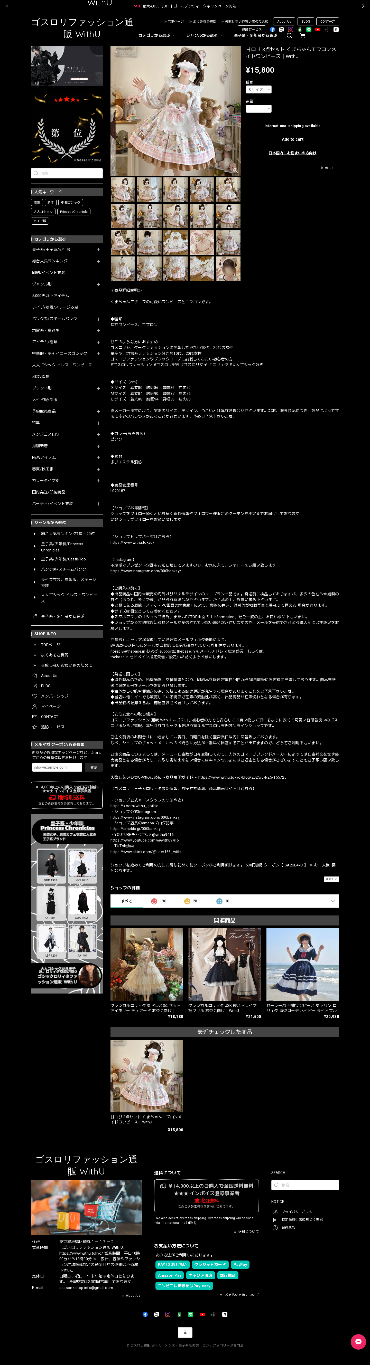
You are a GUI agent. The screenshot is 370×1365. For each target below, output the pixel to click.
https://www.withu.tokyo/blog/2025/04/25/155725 (242, 777)
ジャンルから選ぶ (205, 35)
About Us (284, 21)
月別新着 (40, 446)
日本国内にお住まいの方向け (292, 153)
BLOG (306, 21)
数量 (249, 101)
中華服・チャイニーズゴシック (59, 353)
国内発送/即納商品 (48, 492)
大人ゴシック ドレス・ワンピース (62, 365)
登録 (93, 767)
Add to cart (292, 139)
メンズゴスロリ (46, 434)
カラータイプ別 (46, 481)
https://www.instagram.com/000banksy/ (145, 571)
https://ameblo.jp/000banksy (135, 828)
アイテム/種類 (44, 342)
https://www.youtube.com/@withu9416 (144, 840)
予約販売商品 (44, 411)
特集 (36, 423)
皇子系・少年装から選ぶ (256, 35)
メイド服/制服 (44, 400)
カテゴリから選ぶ (157, 35)
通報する (331, 879)
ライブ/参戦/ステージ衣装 (55, 307)
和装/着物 (41, 377)
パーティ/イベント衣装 (52, 504)
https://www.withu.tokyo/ (132, 542)
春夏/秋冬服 (42, 469)
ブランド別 (42, 388)
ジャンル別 (42, 284)
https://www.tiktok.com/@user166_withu (146, 851)
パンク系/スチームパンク (54, 319)
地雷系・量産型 (46, 330)
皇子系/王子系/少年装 (51, 249)
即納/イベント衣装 (48, 273)
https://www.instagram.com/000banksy (145, 817)
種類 (249, 82)
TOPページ (176, 21)
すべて (126, 901)
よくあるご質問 (204, 21)
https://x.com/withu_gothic (134, 806)
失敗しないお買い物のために (247, 21)
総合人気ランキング (50, 261)
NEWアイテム (44, 457)
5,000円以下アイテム (50, 296)
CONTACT (327, 21)
